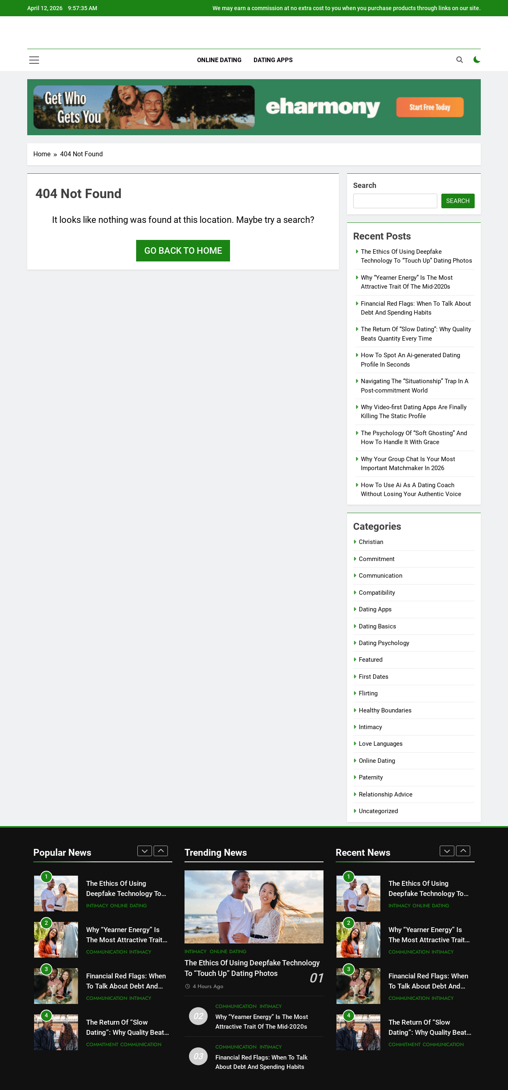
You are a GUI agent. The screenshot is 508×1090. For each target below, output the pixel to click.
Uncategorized (378, 811)
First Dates (374, 676)
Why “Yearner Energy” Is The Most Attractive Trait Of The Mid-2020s (124, 940)
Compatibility (377, 592)
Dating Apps (273, 60)
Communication (380, 575)
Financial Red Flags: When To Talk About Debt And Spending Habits (126, 986)
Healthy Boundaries (385, 710)
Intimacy (370, 727)
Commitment (377, 559)
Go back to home (183, 251)
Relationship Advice (385, 794)
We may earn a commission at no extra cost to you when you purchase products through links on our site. (347, 8)
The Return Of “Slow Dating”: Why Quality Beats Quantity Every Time (127, 1033)
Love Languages (381, 743)
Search (364, 185)
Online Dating (219, 60)
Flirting (368, 693)
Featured (370, 659)
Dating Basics (377, 626)
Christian (371, 542)
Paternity (371, 777)
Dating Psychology (384, 643)
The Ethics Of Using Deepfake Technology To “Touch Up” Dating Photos (126, 894)
